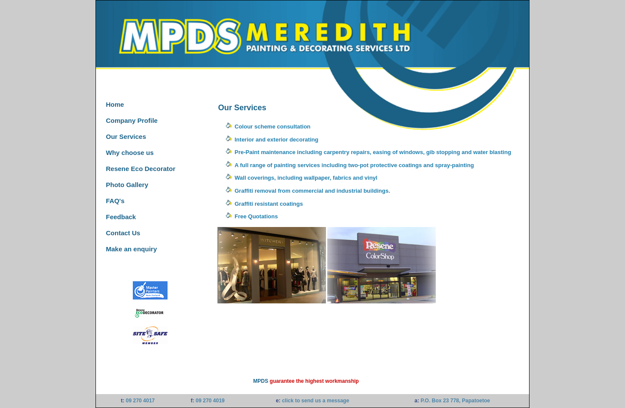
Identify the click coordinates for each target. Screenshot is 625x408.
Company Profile (132, 120)
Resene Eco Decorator (140, 168)
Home (115, 104)
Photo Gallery (127, 184)
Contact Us (123, 233)
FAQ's (115, 200)
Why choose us (130, 152)
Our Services (126, 136)
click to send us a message (315, 401)
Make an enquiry (131, 249)
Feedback (121, 216)
